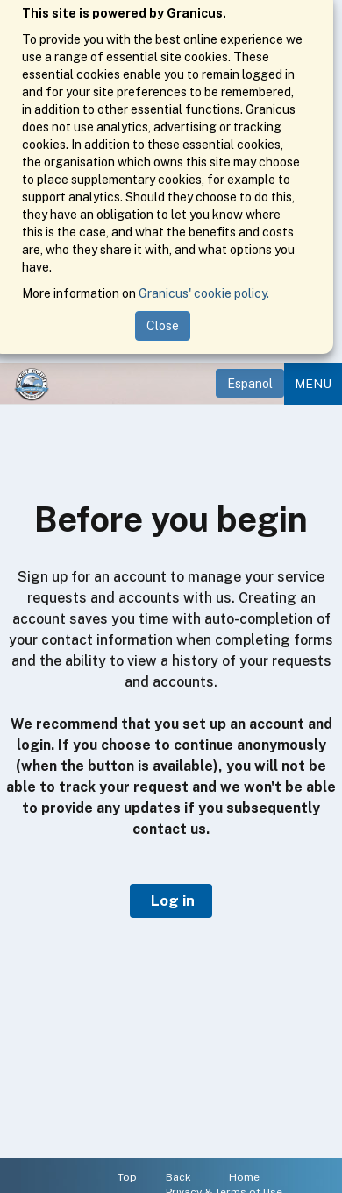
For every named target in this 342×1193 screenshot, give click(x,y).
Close (162, 326)
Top (127, 1177)
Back (178, 1177)
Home (244, 1177)
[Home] (31, 383)
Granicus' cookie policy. (204, 293)
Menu (313, 384)
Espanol (250, 384)
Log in (171, 900)
